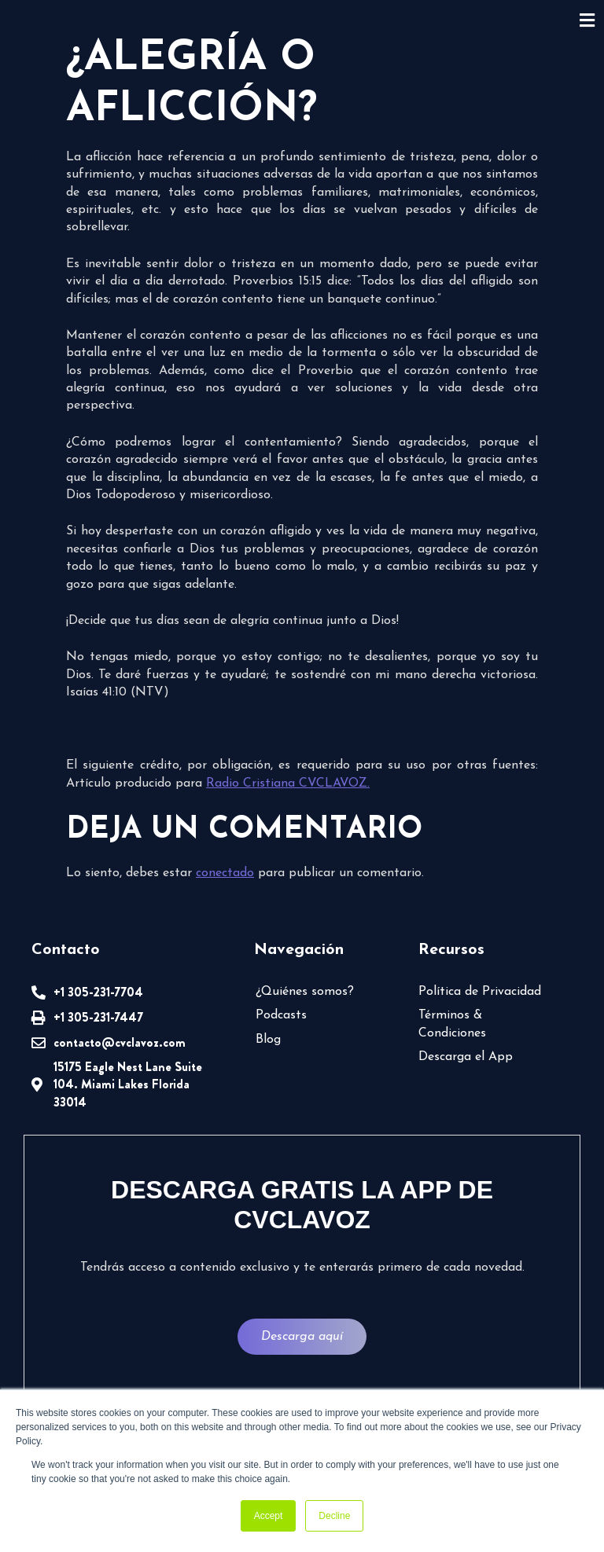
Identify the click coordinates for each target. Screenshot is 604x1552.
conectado (225, 873)
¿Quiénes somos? (305, 991)
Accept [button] (268, 1515)
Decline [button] (334, 1515)
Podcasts (281, 1015)
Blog (268, 1039)
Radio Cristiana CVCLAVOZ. (288, 783)
